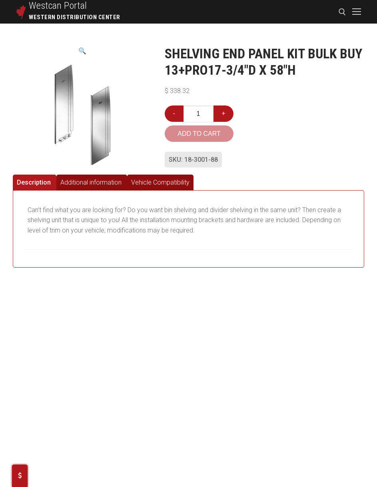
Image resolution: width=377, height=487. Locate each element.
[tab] (34, 182)
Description (34, 182)
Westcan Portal (58, 5)
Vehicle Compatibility (160, 182)
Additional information (91, 182)
